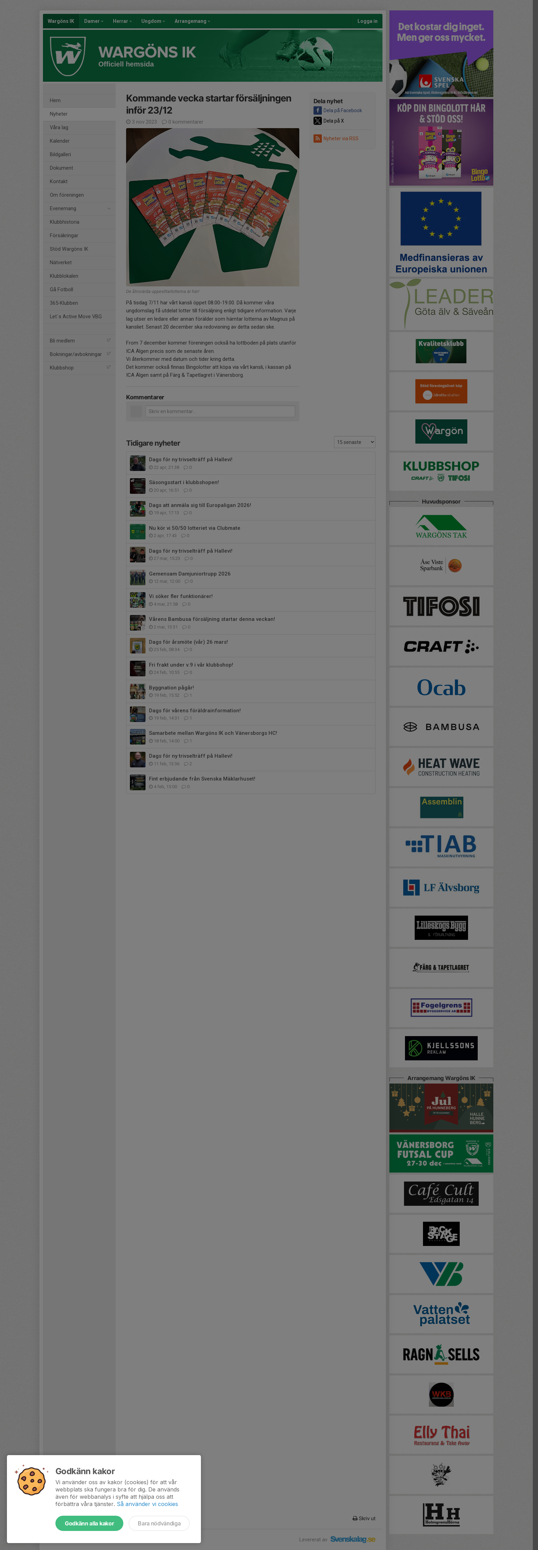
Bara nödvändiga (159, 1523)
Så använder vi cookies (147, 1503)
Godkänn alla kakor (89, 1523)
